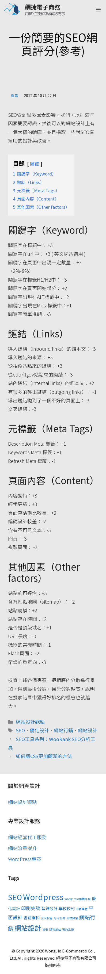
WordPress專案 (24, 858)
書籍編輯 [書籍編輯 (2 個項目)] (32, 917)
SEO (20, 730)
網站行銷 (63, 730)
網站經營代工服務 (27, 837)
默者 (14, 95)
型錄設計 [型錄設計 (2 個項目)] (49, 908)
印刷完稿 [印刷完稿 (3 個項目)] (30, 908)
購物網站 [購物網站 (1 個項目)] (55, 929)
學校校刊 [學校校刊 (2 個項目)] (67, 908)
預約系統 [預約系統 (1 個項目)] (68, 929)
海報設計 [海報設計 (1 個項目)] (59, 918)
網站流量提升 (22, 848)
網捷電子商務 (42, 6)
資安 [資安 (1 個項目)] (45, 929)
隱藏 (34, 163)
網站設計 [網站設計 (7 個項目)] (27, 928)
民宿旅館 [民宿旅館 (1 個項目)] (46, 918)
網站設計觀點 (30, 721)
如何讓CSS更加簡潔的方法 (44, 756)
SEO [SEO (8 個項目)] (15, 897)
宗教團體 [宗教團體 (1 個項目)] (82, 909)
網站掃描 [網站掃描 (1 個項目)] (72, 918)
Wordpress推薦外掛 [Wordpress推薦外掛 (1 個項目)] (78, 899)
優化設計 (39, 730)
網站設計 (87, 730)
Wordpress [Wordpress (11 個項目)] (43, 896)
